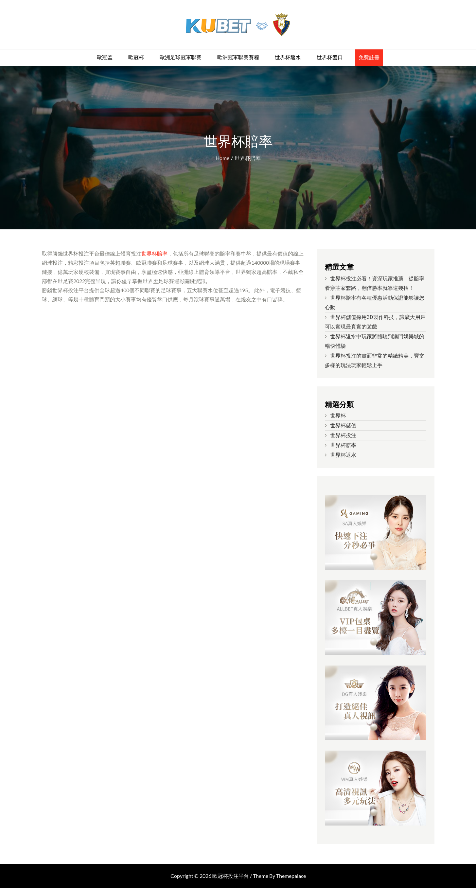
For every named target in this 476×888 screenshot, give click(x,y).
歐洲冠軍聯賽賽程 (238, 57)
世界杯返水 (288, 57)
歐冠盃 (105, 57)
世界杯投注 (343, 435)
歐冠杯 (136, 57)
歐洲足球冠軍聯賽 (181, 57)
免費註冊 (369, 57)
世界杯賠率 (154, 253)
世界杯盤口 (330, 57)
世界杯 (338, 416)
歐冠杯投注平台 (230, 876)
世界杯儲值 (343, 425)
